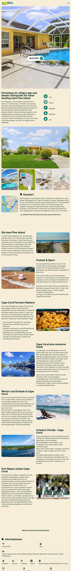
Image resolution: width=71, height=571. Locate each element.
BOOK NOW (36, 58)
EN (68, 3)
